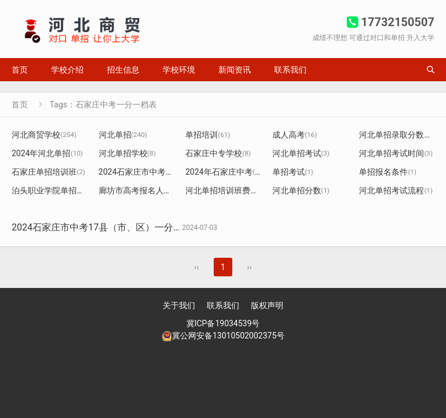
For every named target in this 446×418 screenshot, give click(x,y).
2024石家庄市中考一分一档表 (157, 171)
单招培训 (207, 134)
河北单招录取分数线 (401, 134)
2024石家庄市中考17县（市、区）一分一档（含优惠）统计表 (139, 227)
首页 (20, 69)
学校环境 (179, 69)
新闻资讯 (234, 69)
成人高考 (294, 134)
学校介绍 (67, 69)
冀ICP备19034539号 (223, 323)
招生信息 (123, 69)
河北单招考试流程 (396, 190)
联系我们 (290, 69)
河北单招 (123, 134)
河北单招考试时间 (396, 153)
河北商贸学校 (44, 134)
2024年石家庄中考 (223, 171)
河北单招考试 (301, 153)
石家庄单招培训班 (48, 171)
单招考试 (293, 171)
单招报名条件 (387, 171)
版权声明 (267, 305)
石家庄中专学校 (218, 153)
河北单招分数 (301, 190)
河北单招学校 (127, 153)
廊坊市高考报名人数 (140, 190)
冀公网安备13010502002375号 (228, 335)
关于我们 (179, 305)
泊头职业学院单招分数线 (61, 190)
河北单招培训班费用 (226, 190)
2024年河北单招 (47, 153)
